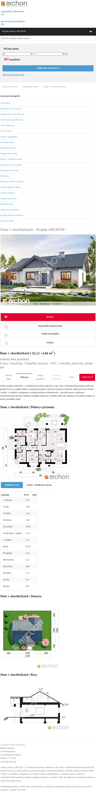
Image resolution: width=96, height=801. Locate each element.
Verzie (71, 377)
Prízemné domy (7, 142)
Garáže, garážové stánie (10, 187)
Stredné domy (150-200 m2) (12, 114)
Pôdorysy (24, 377)
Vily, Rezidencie (7, 125)
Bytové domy (6, 131)
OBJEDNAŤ (87, 377)
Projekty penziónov (9, 198)
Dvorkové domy (7, 221)
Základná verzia (12, 485)
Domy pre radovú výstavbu (12, 181)
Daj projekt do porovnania (33, 327)
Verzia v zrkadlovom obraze (39, 485)
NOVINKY (5, 103)
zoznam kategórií (10, 96)
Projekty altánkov (8, 193)
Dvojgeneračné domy (10, 170)
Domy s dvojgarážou (9, 137)
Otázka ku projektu (31, 334)
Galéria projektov (40, 377)
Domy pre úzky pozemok (11, 165)
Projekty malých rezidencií (12, 215)
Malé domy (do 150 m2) (11, 108)
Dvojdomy (5, 176)
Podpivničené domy (9, 153)
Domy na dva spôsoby (10, 209)
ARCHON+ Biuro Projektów (13, 745)
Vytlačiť (29, 342)
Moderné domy (31, 87)
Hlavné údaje (9, 377)
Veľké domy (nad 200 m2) (12, 120)
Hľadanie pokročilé (14, 74)
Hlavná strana (10, 87)
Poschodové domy (8, 148)
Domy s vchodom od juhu (11, 159)
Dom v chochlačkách (54, 87)
